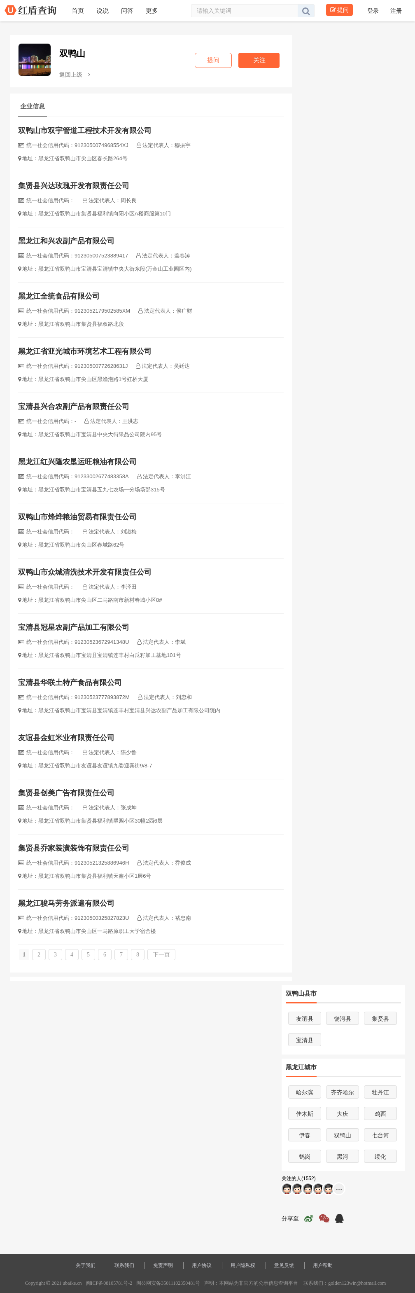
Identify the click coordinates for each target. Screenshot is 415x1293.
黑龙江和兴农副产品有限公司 (66, 241)
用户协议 (202, 1265)
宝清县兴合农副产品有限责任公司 (73, 406)
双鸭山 (72, 53)
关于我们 (86, 1265)
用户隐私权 (243, 1265)
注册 (396, 10)
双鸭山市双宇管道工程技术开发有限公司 (85, 130)
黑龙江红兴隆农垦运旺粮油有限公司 (77, 462)
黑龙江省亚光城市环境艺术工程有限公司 (85, 351)
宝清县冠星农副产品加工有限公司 (73, 627)
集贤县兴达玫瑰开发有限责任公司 (73, 186)
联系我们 (124, 1265)
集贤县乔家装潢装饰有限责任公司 (73, 848)
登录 (373, 10)
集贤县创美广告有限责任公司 (66, 793)
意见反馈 (284, 1265)
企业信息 (32, 106)
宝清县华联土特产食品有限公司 (70, 682)
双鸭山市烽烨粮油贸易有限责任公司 (77, 517)
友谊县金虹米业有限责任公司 (66, 738)
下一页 (161, 955)
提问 (339, 10)
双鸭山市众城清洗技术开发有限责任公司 (85, 572)
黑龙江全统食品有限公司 (59, 296)
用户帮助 (323, 1265)
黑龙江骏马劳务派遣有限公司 (66, 903)
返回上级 (74, 74)
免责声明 (163, 1265)
